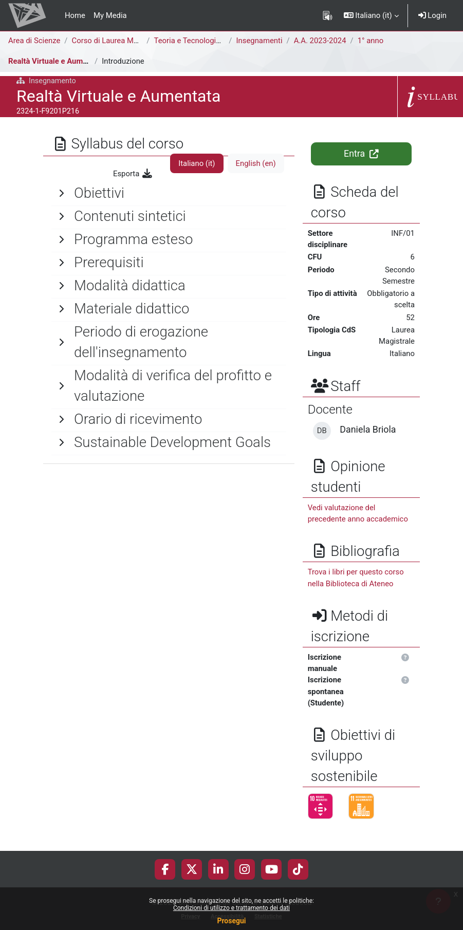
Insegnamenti (259, 40)
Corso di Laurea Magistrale (117, 40)
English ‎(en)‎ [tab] (256, 163)
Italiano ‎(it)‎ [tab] (196, 163)
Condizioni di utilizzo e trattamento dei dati (231, 908)
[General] (168, 193)
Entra (361, 153)
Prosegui (231, 921)
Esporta (133, 173)
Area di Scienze (34, 40)
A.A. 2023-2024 (320, 40)
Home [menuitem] (75, 15)
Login (432, 15)
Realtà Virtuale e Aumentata (56, 61)
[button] (371, 15)
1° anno (371, 40)
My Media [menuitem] (110, 15)
